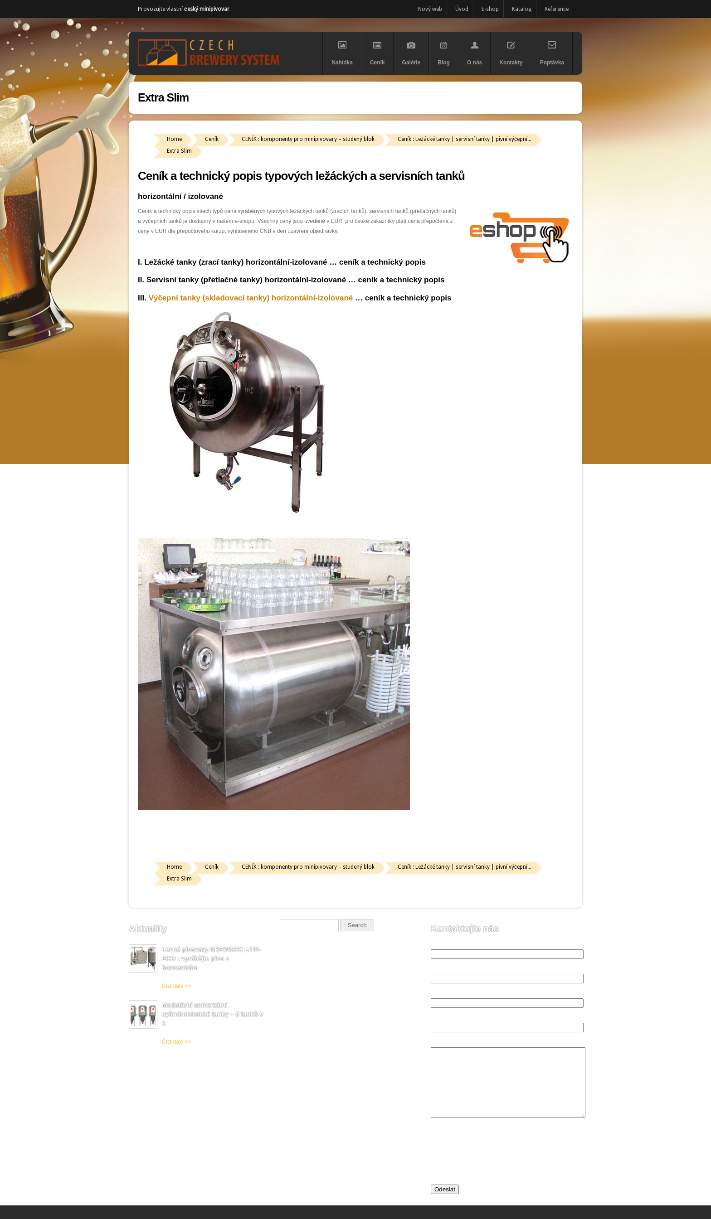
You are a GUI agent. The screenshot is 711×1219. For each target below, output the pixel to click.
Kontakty (511, 50)
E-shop (490, 9)
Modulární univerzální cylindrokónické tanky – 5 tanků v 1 (212, 1014)
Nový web (430, 9)
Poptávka (552, 50)
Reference (557, 9)
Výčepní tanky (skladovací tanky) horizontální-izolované (251, 298)
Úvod (461, 9)
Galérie (411, 50)
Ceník (377, 50)
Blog (443, 50)
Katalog (521, 9)
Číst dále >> (176, 986)
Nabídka (342, 50)
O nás (474, 50)
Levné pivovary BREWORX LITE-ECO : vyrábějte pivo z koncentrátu (211, 958)
